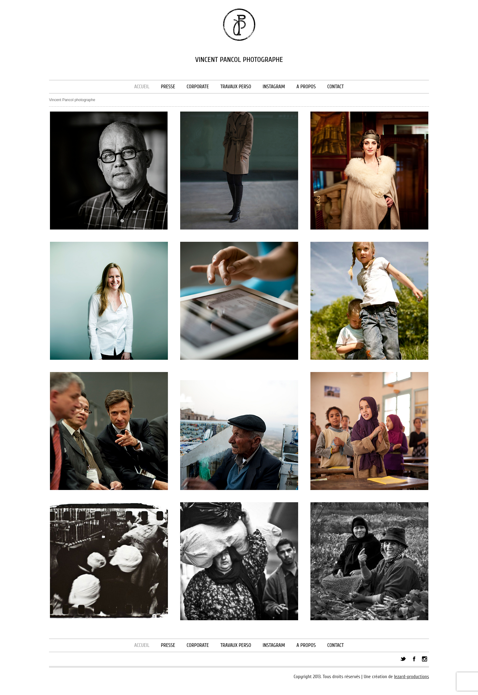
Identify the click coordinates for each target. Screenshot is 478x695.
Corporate (198, 86)
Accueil (142, 86)
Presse (168, 86)
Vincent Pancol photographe (72, 100)
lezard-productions (411, 676)
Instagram (274, 86)
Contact (335, 86)
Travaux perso (235, 86)
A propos (306, 86)
